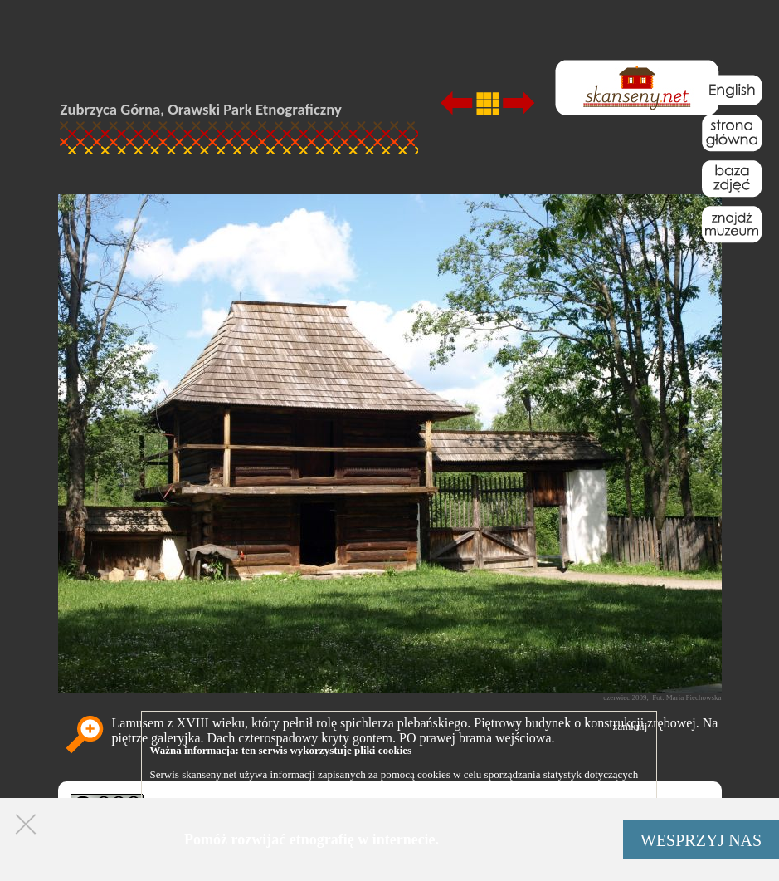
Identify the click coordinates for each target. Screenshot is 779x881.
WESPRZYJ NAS (701, 840)
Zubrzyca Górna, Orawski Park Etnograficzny (201, 109)
